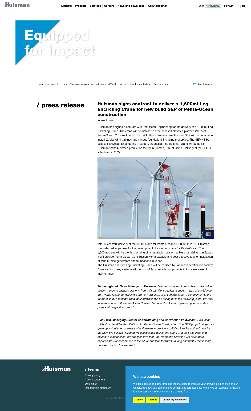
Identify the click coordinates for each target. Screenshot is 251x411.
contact (228, 6)
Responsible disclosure (98, 388)
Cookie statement (95, 379)
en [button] (243, 6)
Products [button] (80, 5)
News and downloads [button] (131, 5)
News (65, 84)
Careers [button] (109, 5)
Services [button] (95, 5)
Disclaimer (91, 383)
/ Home (40, 84)
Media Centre (53, 84)
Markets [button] (66, 5)
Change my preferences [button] (174, 399)
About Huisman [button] (157, 5)
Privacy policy (93, 375)
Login (210, 5)
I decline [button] (152, 399)
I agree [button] (139, 399)
